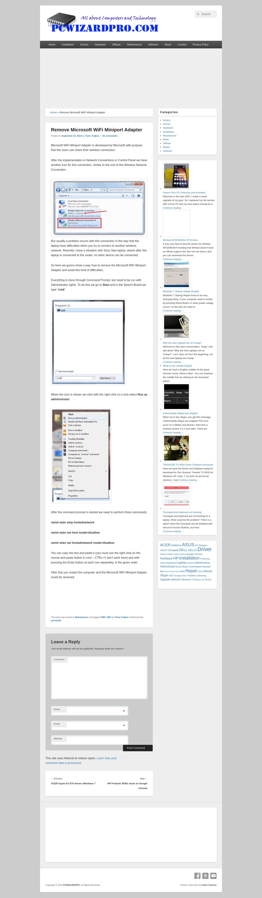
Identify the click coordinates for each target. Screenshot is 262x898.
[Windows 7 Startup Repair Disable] (176, 287)
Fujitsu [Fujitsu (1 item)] (176, 554)
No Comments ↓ (111, 136)
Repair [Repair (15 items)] (191, 571)
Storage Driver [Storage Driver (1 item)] (180, 576)
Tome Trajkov (92, 136)
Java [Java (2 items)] (162, 562)
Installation (68, 44)
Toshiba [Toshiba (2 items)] (191, 575)
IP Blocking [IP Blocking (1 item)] (205, 559)
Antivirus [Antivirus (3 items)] (176, 545)
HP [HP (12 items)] (175, 558)
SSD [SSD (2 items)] (171, 575)
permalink (56, 620)
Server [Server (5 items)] (207, 571)
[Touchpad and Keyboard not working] (176, 508)
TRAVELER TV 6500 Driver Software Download (188, 464)
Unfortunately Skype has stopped (180, 413)
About (167, 44)
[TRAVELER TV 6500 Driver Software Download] (176, 461)
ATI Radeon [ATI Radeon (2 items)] (201, 545)
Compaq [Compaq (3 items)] (173, 550)
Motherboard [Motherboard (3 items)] (167, 566)
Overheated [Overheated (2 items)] (195, 566)
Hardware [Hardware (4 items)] (166, 558)
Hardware (100, 44)
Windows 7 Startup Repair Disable (181, 291)
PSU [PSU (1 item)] (177, 571)
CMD (102, 617)
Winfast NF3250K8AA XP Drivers (180, 240)
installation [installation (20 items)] (189, 558)
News (166, 139)
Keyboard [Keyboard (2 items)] (171, 562)
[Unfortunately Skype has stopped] (176, 409)
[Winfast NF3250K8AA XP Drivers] (176, 236)
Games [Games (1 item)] (183, 554)
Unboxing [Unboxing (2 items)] (201, 575)
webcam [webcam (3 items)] (176, 579)
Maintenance (134, 44)
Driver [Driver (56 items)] (205, 549)
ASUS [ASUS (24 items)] (188, 544)
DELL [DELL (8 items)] (183, 550)
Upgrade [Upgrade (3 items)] (165, 579)
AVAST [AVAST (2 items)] (164, 550)
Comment (60, 659)
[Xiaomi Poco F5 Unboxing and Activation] (176, 188)
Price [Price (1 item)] (172, 571)
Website (58, 738)
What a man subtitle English (177, 365)
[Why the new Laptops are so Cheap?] (176, 339)
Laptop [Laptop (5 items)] (181, 562)
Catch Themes (209, 885)
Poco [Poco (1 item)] (167, 571)
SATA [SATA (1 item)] (200, 571)
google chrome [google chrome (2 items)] (195, 554)
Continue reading (173, 207)
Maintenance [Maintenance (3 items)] (202, 562)
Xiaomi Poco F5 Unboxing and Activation (184, 192)
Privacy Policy (201, 44)
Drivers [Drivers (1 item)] (163, 554)
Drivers (84, 44)
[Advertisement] (131, 75)
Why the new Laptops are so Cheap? (182, 342)
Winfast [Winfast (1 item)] (208, 580)
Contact (182, 44)
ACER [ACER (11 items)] (165, 545)
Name (57, 709)
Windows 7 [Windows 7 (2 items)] (187, 579)
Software (153, 44)
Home (52, 44)
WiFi (109, 617)
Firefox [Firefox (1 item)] (170, 554)
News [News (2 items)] (185, 566)
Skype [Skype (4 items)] (164, 575)
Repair (166, 147)
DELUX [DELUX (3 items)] (192, 550)
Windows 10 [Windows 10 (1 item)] (199, 580)
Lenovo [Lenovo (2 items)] (190, 562)
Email (57, 723)
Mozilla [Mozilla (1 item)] (179, 567)
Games (166, 124)
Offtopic (116, 44)
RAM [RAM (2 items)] (182, 571)
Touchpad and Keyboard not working (182, 512)
